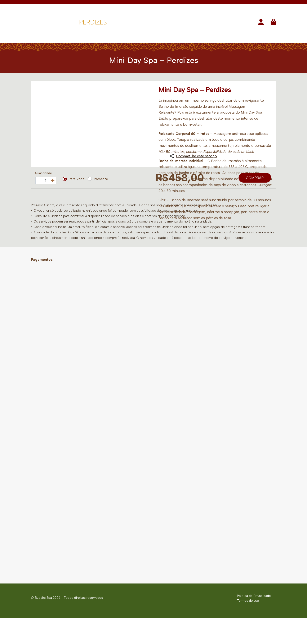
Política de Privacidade (254, 596)
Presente (98, 179)
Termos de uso (248, 601)
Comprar (255, 178)
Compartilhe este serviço (193, 156)
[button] (261, 23)
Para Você (73, 179)
